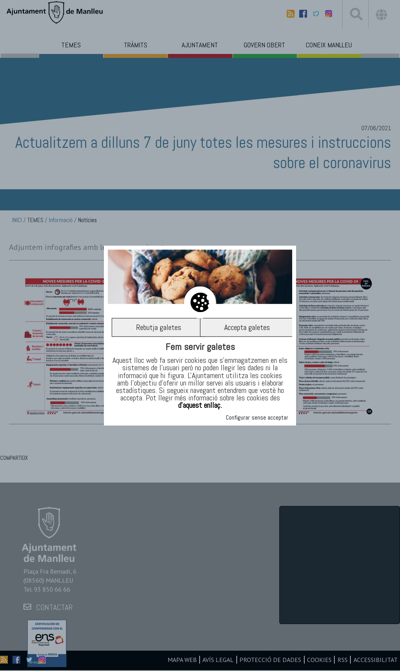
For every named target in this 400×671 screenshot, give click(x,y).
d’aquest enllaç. (200, 405)
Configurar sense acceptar (257, 417)
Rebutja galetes (158, 327)
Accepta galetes (247, 327)
